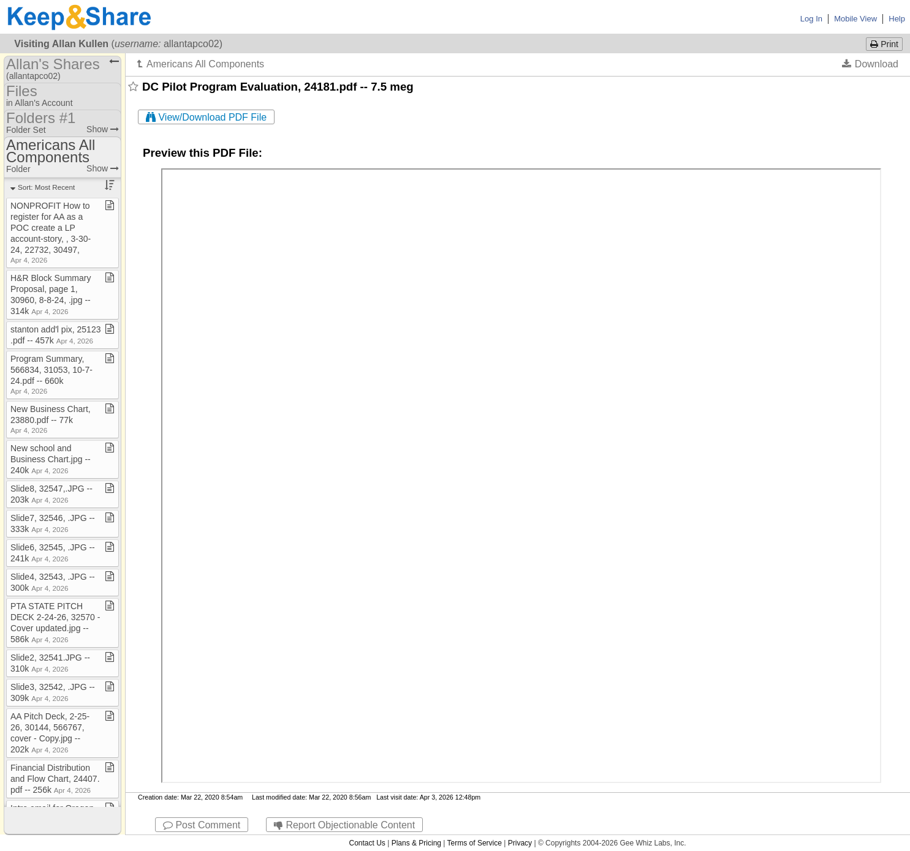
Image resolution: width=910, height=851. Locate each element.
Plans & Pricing (416, 843)
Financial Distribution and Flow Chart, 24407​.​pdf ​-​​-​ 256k (55, 779)
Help (897, 18)
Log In (811, 18)
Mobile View (855, 18)
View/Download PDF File (206, 117)
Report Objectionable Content (344, 825)
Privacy (520, 843)
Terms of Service (474, 843)
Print (884, 44)
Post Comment (201, 825)
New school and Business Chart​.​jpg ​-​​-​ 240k (50, 459)
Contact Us (367, 843)
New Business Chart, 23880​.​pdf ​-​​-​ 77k (50, 419)
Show (102, 129)
